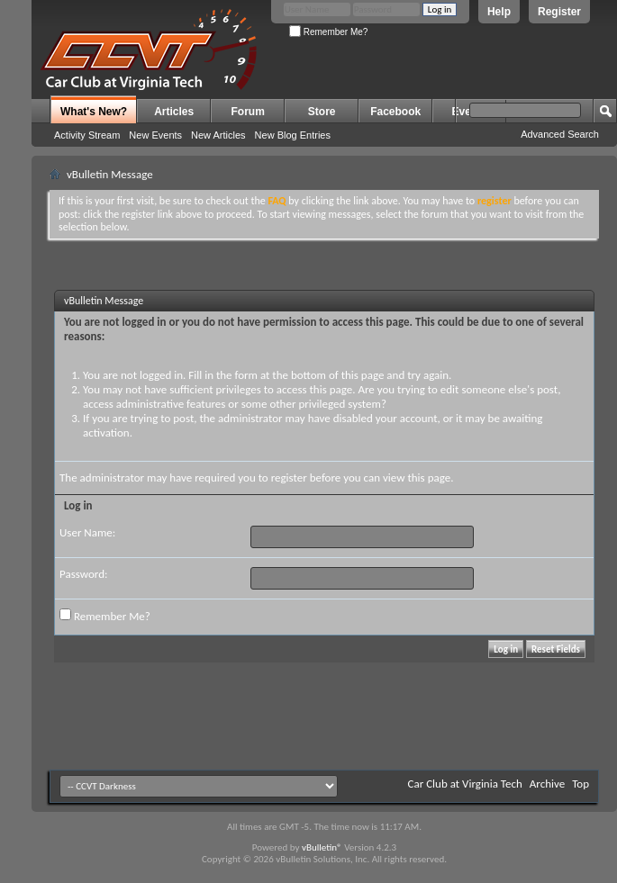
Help (499, 11)
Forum (248, 111)
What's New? (93, 111)
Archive (547, 783)
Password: (83, 574)
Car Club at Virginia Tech (465, 783)
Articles (174, 111)
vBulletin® (322, 847)
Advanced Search (560, 134)
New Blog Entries (293, 135)
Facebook (395, 111)
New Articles (218, 135)
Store (322, 111)
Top (580, 783)
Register (559, 11)
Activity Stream (87, 135)
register (289, 477)
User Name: (87, 532)
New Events (155, 135)
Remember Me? (328, 32)
